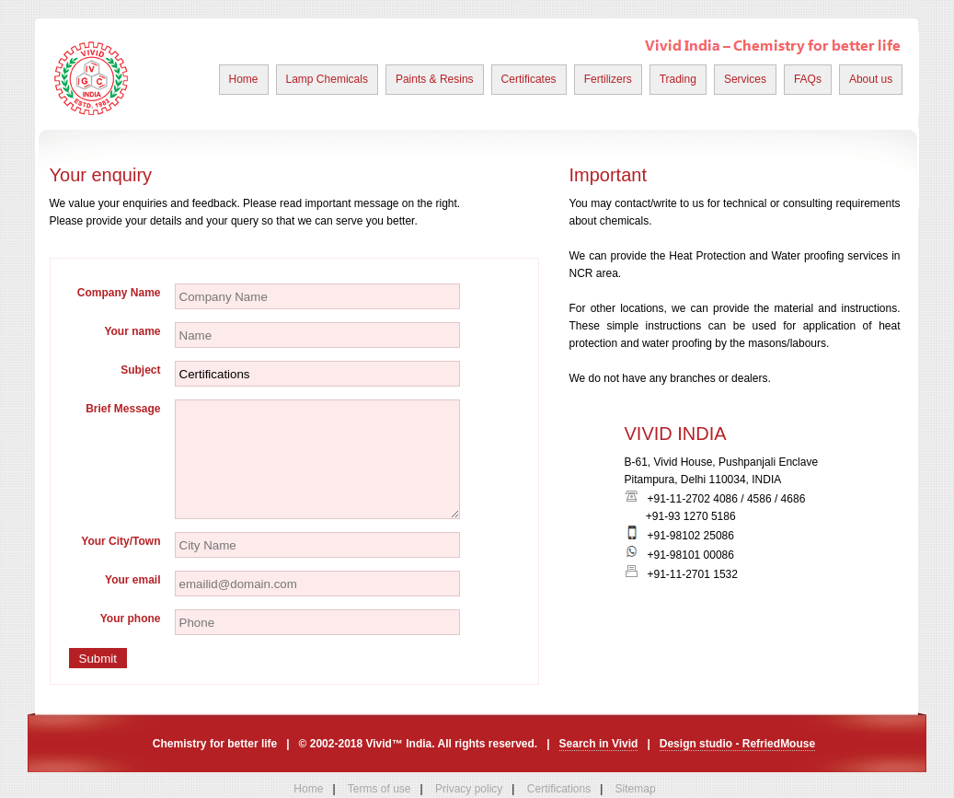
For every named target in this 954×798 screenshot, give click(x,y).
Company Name (119, 292)
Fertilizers (608, 79)
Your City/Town (120, 541)
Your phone (130, 618)
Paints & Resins (435, 79)
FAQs (808, 79)
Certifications (559, 788)
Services (745, 79)
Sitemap (635, 788)
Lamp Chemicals (327, 79)
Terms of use (379, 788)
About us (870, 79)
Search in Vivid (598, 743)
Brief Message (123, 408)
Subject (140, 370)
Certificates (529, 79)
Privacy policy (468, 788)
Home (244, 79)
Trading (678, 79)
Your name (132, 331)
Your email (132, 579)
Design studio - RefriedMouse (737, 743)
